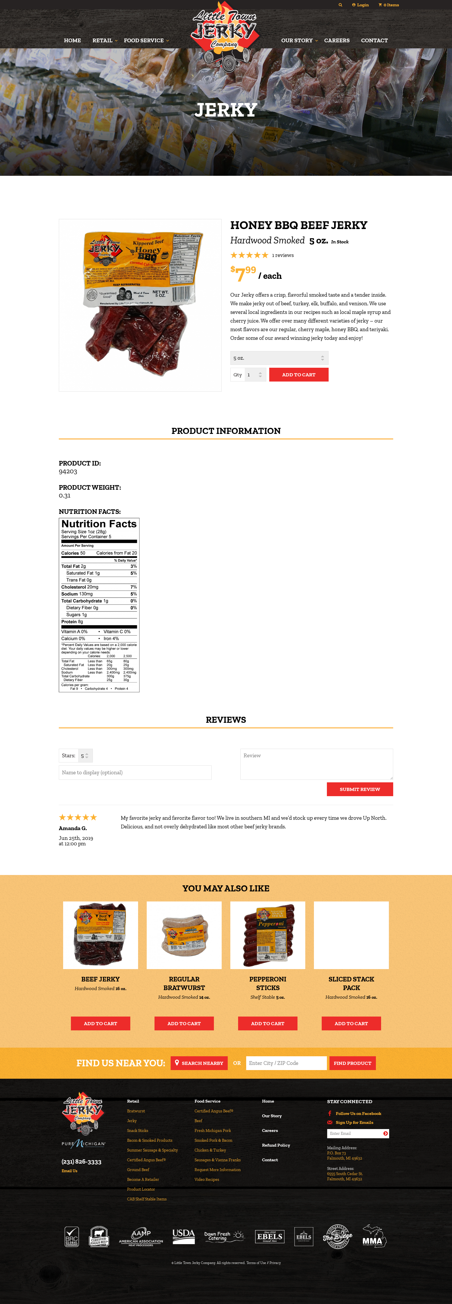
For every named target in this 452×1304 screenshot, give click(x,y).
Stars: (68, 755)
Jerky (132, 1120)
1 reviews (283, 255)
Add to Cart (100, 1023)
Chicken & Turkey (210, 1150)
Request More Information (218, 1169)
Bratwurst (136, 1111)
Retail (102, 40)
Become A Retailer (143, 1179)
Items (391, 4)
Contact (374, 40)
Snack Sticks (137, 1130)
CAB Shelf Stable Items (147, 1199)
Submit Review (360, 789)
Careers (337, 40)
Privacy (275, 1263)
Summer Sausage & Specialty (152, 1150)
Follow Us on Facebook (358, 1113)
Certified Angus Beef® (146, 1160)
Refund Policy (276, 1145)
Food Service (144, 40)
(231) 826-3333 (81, 1161)
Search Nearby (202, 1063)
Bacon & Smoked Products (149, 1140)
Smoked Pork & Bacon (213, 1140)
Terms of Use (256, 1263)
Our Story (297, 40)
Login (363, 4)
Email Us (69, 1171)
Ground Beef (138, 1169)
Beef (198, 1120)
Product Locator (141, 1189)
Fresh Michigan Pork (213, 1130)
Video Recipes (207, 1179)
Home (72, 40)
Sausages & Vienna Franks (218, 1160)
